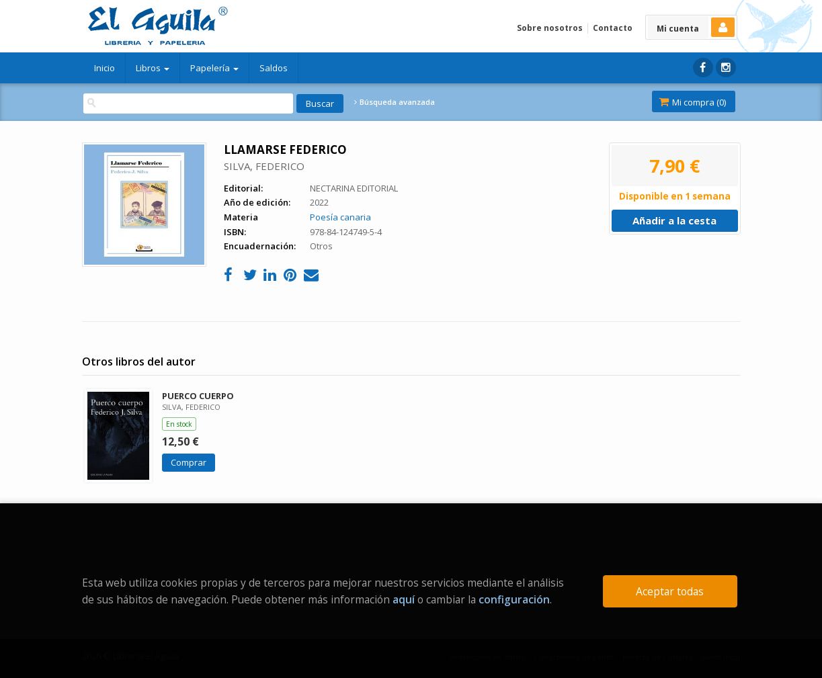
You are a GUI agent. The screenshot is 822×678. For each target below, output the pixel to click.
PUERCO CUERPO (198, 396)
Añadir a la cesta (674, 220)
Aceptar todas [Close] (670, 591)
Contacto (612, 28)
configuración (514, 599)
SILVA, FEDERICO (264, 166)
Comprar (188, 462)
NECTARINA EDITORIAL (354, 188)
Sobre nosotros (550, 28)
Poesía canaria (340, 217)
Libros (152, 68)
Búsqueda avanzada (394, 102)
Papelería (214, 68)
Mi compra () (692, 102)
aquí (404, 599)
